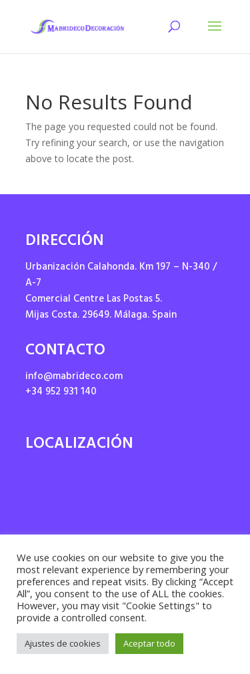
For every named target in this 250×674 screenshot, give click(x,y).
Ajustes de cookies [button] (63, 643)
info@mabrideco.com (74, 377)
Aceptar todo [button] (149, 643)
